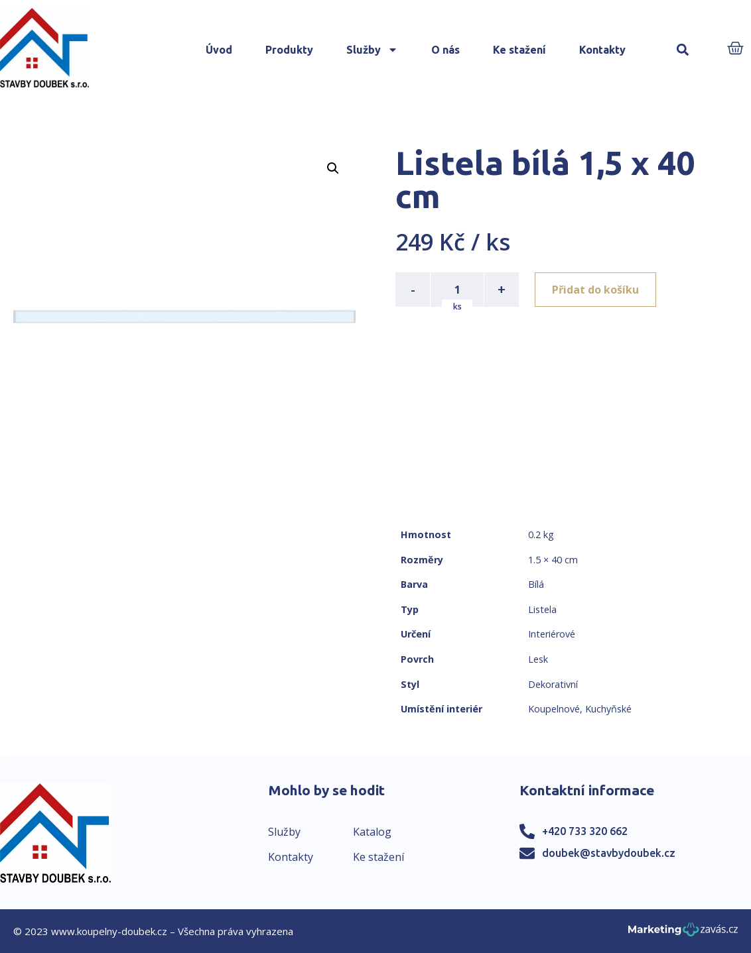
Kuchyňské (608, 708)
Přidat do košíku (595, 289)
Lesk (538, 659)
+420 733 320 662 (585, 831)
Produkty (289, 50)
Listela (542, 609)
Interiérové (551, 634)
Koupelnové (554, 708)
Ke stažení (519, 50)
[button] (683, 50)
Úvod (219, 50)
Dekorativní (553, 684)
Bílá (536, 584)
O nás (445, 50)
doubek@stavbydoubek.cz (608, 853)
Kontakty (602, 50)
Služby (372, 50)
